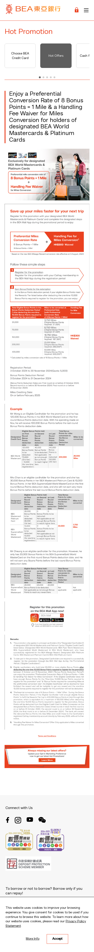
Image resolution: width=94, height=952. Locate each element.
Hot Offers (56, 55)
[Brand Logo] (33, 10)
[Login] (76, 10)
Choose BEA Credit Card (20, 56)
